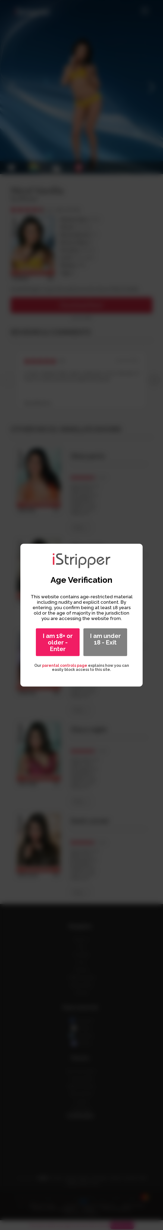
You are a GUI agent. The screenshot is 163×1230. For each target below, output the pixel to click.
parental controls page (64, 665)
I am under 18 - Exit (105, 639)
